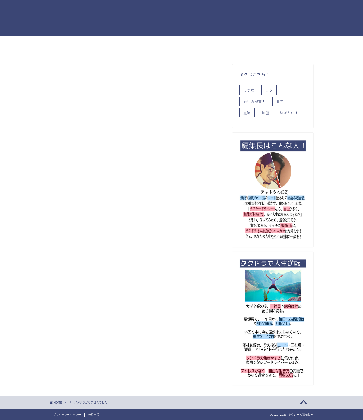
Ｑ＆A (271, 42)
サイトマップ (163, 52)
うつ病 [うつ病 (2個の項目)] (248, 90)
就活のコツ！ (170, 42)
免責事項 (93, 415)
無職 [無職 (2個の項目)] (247, 112)
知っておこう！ (204, 42)
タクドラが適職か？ (132, 42)
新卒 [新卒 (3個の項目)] (280, 101)
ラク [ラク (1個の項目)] (269, 90)
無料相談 (134, 52)
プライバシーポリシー (67, 415)
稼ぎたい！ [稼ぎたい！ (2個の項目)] (289, 112)
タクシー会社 (105, 52)
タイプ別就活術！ (241, 42)
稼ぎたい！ (96, 42)
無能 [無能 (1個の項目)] (265, 112)
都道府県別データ (69, 52)
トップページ (65, 42)
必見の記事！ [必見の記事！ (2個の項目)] (254, 101)
